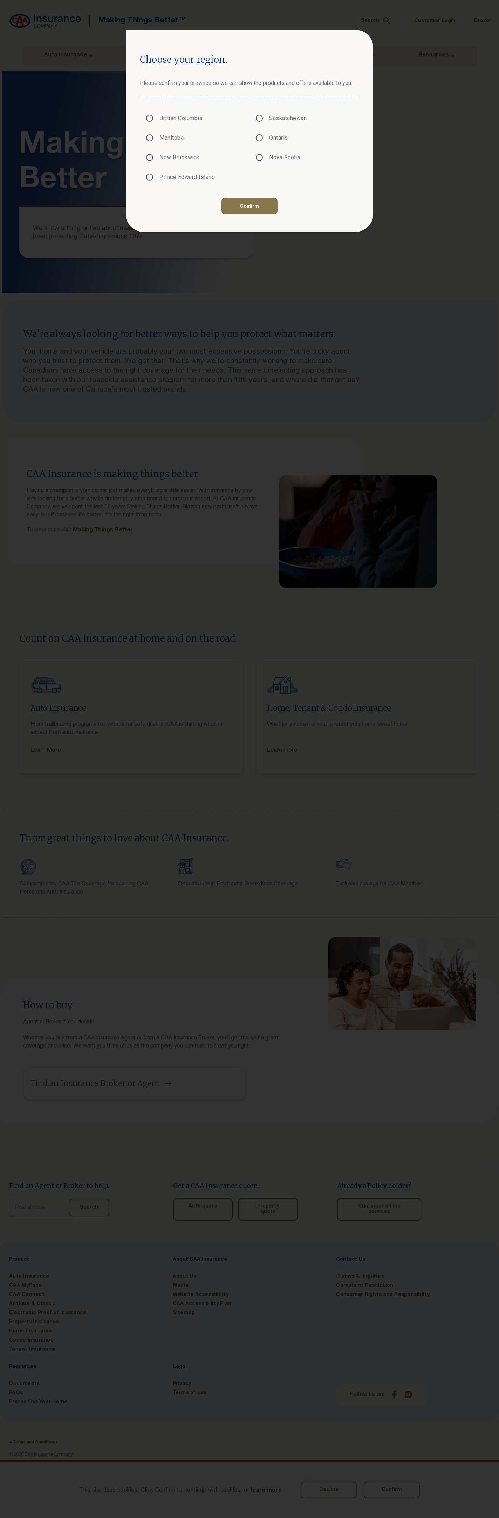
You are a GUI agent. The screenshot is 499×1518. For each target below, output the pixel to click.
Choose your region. (184, 59)
